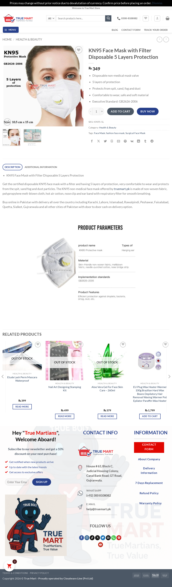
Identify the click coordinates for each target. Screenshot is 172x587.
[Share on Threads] (112, 141)
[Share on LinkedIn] (139, 141)
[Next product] (159, 39)
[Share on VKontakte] (132, 141)
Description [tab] (12, 167)
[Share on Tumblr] (145, 141)
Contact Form (130, 30)
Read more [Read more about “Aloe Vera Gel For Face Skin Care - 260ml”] (107, 416)
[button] (157, 18)
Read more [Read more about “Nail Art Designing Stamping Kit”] (64, 416)
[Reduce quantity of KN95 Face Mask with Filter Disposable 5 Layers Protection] (91, 111)
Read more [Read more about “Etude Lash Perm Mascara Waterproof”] (22, 406)
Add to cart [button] (150, 416)
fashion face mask (115, 133)
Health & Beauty (29, 39)
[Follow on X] (97, 537)
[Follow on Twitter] (102, 537)
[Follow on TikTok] (92, 537)
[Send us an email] (108, 537)
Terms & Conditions (15, 573)
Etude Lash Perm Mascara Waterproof (22, 379)
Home (7, 39)
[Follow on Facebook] (81, 537)
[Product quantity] (96, 111)
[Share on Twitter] (105, 141)
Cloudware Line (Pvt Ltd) (78, 578)
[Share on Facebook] (92, 141)
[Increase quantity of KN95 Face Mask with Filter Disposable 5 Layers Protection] (102, 111)
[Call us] (113, 537)
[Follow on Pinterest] (118, 537)
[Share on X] (98, 141)
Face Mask (99, 133)
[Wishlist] (146, 18)
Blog (115, 30)
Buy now (147, 111)
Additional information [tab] (41, 167)
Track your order (156, 30)
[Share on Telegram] (152, 141)
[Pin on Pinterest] (125, 141)
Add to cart (120, 111)
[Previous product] (166, 39)
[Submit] (108, 18)
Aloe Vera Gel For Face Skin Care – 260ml (107, 388)
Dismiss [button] (157, 3)
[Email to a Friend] (119, 141)
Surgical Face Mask (135, 133)
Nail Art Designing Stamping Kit (64, 388)
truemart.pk (122, 188)
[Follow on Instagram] (86, 537)
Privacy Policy (39, 573)
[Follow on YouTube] (100, 544)
